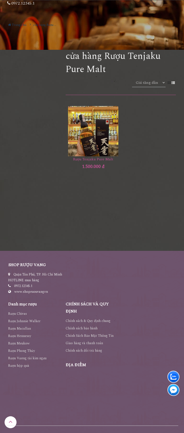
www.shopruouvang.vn (31, 291)
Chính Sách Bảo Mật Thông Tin (90, 335)
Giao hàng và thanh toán (84, 343)
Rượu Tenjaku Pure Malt (93, 159)
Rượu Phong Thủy (21, 350)
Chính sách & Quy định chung (88, 320)
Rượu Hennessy (19, 335)
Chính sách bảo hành (82, 328)
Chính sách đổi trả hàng (84, 350)
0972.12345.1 (23, 285)
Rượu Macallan (19, 328)
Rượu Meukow (19, 343)
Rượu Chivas (17, 313)
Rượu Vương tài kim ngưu (27, 358)
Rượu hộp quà (18, 365)
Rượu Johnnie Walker (24, 321)
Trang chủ (17, 24)
